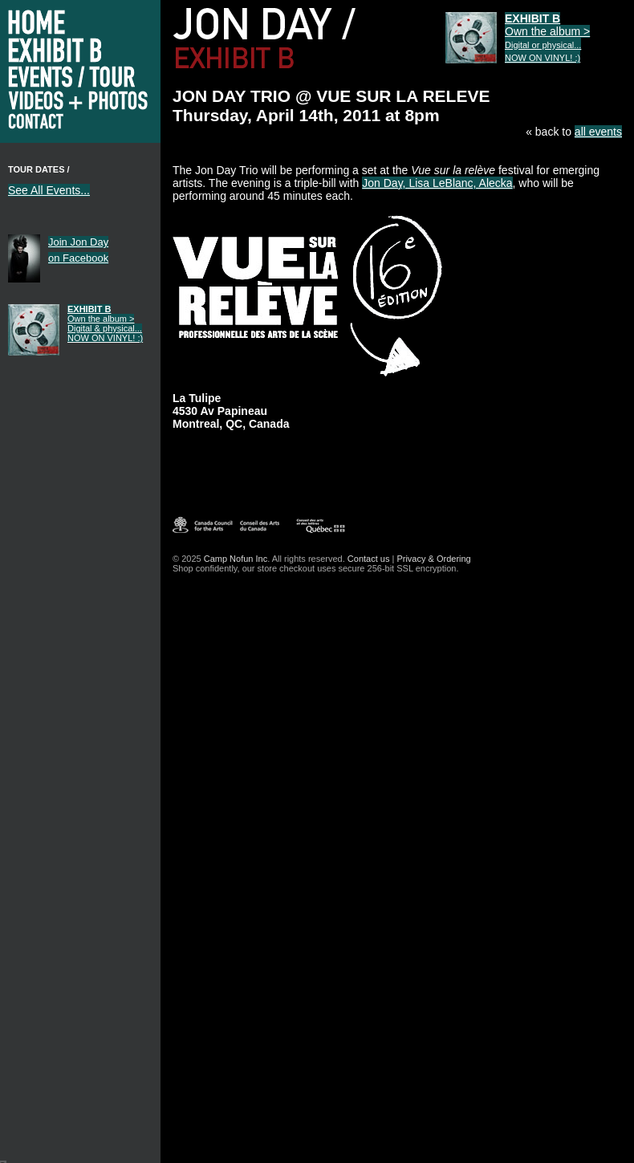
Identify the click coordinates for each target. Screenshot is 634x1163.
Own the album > (105, 323)
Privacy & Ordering (433, 558)
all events (598, 131)
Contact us (368, 558)
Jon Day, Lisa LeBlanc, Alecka (437, 183)
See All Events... (49, 190)
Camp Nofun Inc (235, 558)
